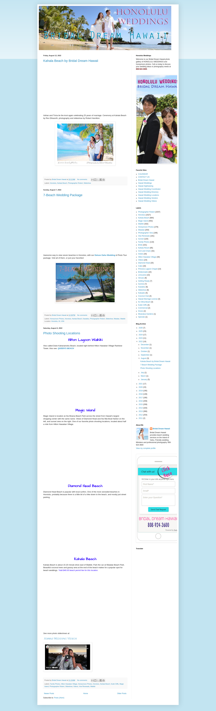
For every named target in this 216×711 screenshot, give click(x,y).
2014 (141, 408)
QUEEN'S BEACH (66, 348)
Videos (75, 686)
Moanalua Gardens (145, 314)
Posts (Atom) (59, 698)
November (145, 348)
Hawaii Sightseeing (145, 186)
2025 (141, 331)
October (144, 351)
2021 (141, 384)
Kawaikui (86, 319)
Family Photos (55, 684)
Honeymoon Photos (57, 319)
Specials (141, 317)
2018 (141, 394)
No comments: (82, 179)
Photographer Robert (75, 183)
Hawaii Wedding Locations (148, 195)
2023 (141, 338)
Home (85, 693)
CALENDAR (143, 174)
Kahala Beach (62, 183)
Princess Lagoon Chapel (147, 269)
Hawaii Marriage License (147, 299)
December (145, 345)
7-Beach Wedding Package (62, 195)
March (143, 376)
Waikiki (122, 319)
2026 (141, 328)
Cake (140, 266)
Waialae (116, 319)
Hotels (140, 254)
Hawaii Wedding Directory (148, 192)
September (145, 355)
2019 (141, 391)
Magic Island (143, 221)
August (144, 358)
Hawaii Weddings (145, 183)
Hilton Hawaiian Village (69, 684)
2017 (141, 398)
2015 (141, 404)
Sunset (141, 239)
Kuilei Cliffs (115, 684)
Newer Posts (49, 693)
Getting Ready (143, 281)
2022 (141, 341)
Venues (141, 278)
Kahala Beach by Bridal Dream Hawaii (70, 61)
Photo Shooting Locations (61, 333)
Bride (140, 245)
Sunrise (141, 284)
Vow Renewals (84, 686)
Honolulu (53, 183)
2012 (141, 415)
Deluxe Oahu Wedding (105, 255)
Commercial (143, 308)
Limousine (142, 275)
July (142, 373)
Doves (140, 311)
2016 (141, 401)
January (144, 379)
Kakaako (141, 293)
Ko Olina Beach (144, 302)
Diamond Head (144, 263)
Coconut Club (143, 296)
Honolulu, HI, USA (57, 321)
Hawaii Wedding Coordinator (149, 189)
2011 (141, 418)
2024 (141, 335)
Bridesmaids (143, 272)
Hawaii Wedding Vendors (148, 198)
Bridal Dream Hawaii (146, 180)
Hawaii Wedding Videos (60, 638)
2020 (141, 387)
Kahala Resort (143, 248)
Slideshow (87, 183)
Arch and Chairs (144, 251)
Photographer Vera (145, 233)
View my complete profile (146, 448)
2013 (141, 411)
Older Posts (121, 693)
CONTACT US (143, 177)
